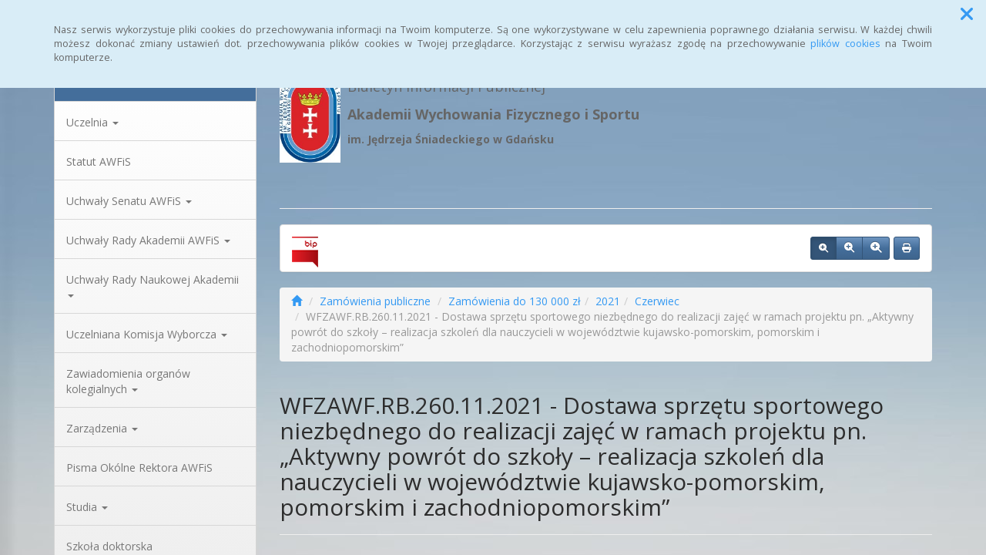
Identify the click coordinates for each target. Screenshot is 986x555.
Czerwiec (657, 301)
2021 (607, 301)
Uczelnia (92, 122)
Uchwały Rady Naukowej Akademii (152, 285)
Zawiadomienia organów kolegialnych (128, 381)
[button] (966, 14)
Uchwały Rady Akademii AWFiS (148, 240)
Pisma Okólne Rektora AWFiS (139, 467)
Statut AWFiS (98, 161)
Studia (87, 507)
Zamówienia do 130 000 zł (514, 301)
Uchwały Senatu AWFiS (129, 200)
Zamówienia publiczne (375, 301)
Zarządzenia (102, 428)
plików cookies (845, 43)
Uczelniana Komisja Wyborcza (146, 334)
